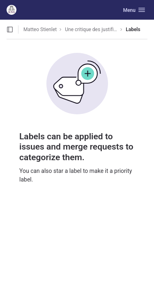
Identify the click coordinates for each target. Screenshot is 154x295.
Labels (133, 29)
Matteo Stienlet (40, 29)
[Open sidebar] (9, 29)
